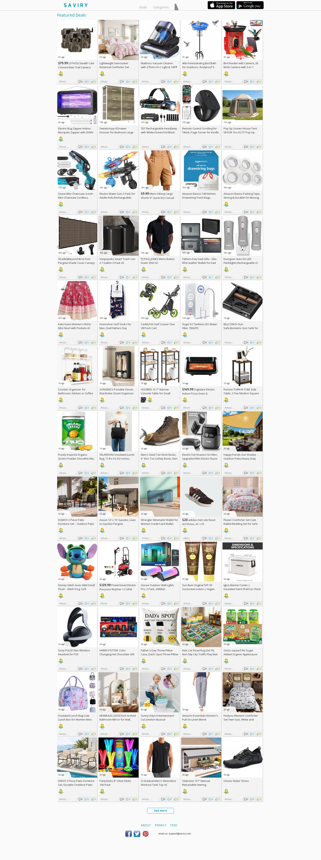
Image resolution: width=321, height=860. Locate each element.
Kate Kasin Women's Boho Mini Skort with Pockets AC (74, 326)
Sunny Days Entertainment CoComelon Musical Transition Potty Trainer (157, 719)
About (146, 825)
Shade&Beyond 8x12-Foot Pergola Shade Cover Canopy (76, 261)
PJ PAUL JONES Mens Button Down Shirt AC (158, 261)
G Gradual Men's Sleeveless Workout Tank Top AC (158, 783)
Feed (173, 825)
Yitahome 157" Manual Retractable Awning (196, 783)
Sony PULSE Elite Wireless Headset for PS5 (74, 652)
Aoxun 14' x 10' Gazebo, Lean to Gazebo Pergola (117, 522)
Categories (161, 7)
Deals (143, 7)
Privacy (160, 825)
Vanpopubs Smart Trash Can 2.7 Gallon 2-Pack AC (117, 261)
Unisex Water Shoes (236, 781)
